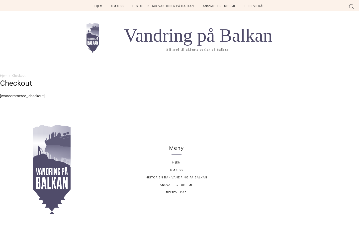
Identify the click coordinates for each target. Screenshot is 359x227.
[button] (351, 6)
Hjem (3, 76)
